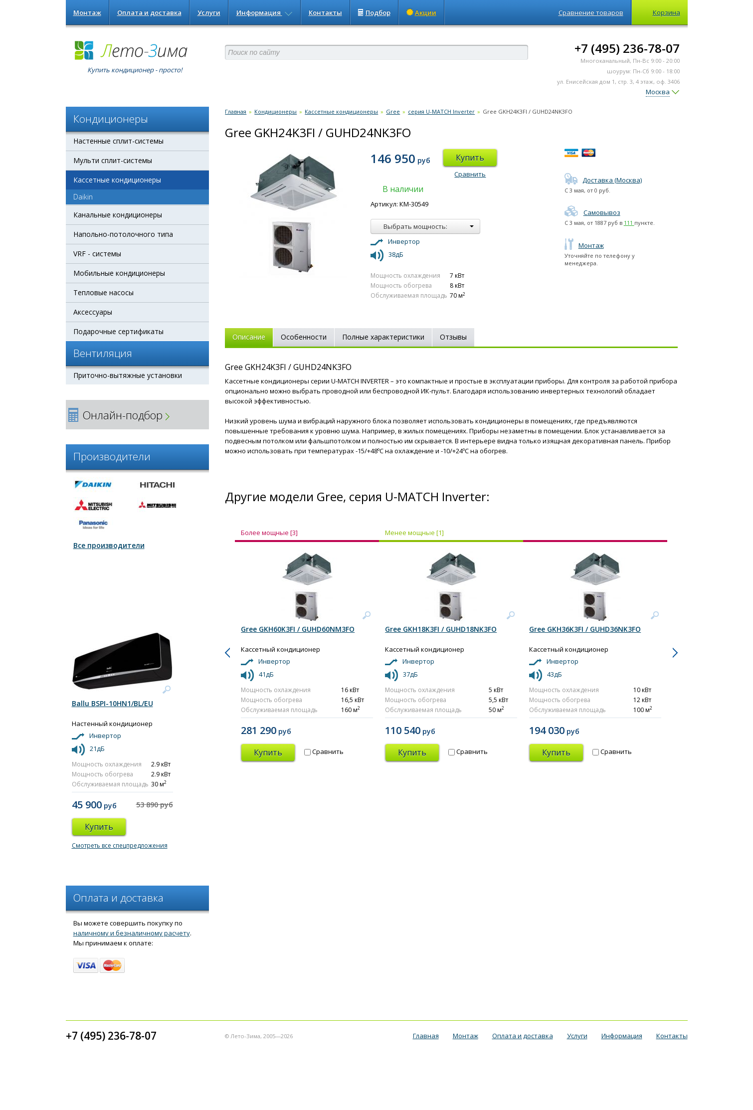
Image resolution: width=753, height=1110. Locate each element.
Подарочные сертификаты (118, 331)
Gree (393, 111)
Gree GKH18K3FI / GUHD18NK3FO (441, 629)
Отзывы (453, 337)
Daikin (83, 196)
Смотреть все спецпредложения (120, 845)
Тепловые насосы (103, 292)
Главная (235, 111)
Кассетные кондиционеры (117, 180)
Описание (248, 337)
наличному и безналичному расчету (131, 932)
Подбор (374, 12)
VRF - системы (97, 253)
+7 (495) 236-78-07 (627, 48)
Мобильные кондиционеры (119, 273)
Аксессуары (92, 312)
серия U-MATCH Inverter (441, 111)
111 (629, 222)
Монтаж (87, 12)
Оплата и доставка (149, 12)
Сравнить (470, 174)
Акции (421, 12)
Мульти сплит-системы (112, 160)
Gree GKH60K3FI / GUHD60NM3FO (298, 629)
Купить (470, 157)
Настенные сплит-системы (118, 141)
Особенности (304, 337)
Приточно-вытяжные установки (127, 375)
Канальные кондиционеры (117, 214)
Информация (264, 12)
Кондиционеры (275, 111)
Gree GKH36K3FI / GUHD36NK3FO (585, 629)
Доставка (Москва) (603, 180)
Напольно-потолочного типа (123, 234)
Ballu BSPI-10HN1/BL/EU (112, 703)
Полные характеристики (383, 337)
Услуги (208, 12)
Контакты (325, 12)
